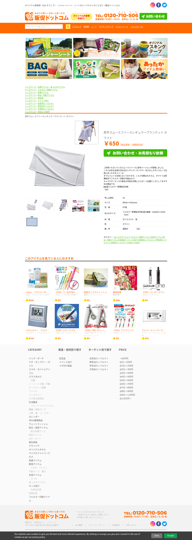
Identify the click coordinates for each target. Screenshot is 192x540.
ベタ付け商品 (65, 365)
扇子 (44, 471)
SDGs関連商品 (36, 420)
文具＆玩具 (36, 489)
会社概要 (78, 525)
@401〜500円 (126, 376)
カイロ (34, 478)
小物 (31, 412)
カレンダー (34, 416)
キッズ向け (34, 485)
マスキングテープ (106, 26)
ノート (94, 26)
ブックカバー (35, 394)
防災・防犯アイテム (46, 95)
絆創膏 (86, 26)
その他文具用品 (36, 398)
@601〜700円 (43, 111)
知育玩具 (33, 493)
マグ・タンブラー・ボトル (39, 363)
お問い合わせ (131, 525)
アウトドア (34, 445)
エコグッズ (76, 26)
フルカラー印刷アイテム (48, 89)
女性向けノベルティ (46, 103)
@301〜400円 (126, 372)
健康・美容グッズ (37, 409)
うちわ (34, 467)
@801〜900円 (126, 391)
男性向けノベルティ (98, 361)
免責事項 (116, 525)
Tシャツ (43, 467)
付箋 (33, 380)
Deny (156, 535)
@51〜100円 (126, 361)
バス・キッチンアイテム (42, 405)
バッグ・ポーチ (36, 358)
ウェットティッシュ (38, 423)
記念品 (40, 98)
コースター (45, 412)
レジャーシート (122, 26)
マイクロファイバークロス (39, 454)
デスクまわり (35, 376)
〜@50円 (124, 358)
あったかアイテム (58, 87)
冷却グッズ (34, 471)
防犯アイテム (35, 434)
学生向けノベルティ (46, 106)
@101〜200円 (126, 365)
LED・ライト (35, 438)
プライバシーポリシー (97, 525)
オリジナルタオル (37, 449)
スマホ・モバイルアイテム (39, 371)
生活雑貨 (33, 402)
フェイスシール (136, 26)
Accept (170, 535)
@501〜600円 (126, 380)
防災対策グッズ (38, 431)
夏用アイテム (35, 463)
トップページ (30, 87)
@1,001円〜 (125, 398)
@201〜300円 (126, 369)
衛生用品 (33, 442)
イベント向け (43, 100)
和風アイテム (35, 460)
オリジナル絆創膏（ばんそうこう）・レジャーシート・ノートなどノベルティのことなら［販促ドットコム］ (73, 5)
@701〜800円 (126, 387)
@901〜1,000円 (127, 394)
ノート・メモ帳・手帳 (39, 383)
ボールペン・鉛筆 (37, 387)
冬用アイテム (43, 87)
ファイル (33, 391)
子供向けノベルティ (46, 108)
